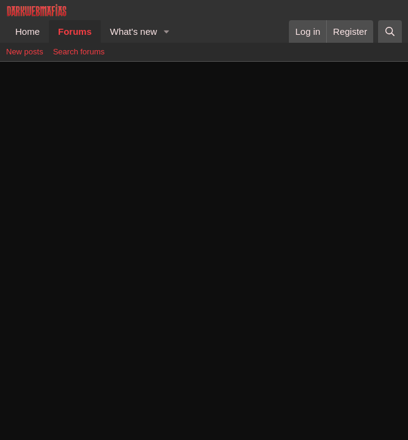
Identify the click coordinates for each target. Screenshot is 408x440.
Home (27, 31)
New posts (24, 51)
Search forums (79, 51)
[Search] (390, 31)
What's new (133, 31)
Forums (75, 31)
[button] (166, 31)
